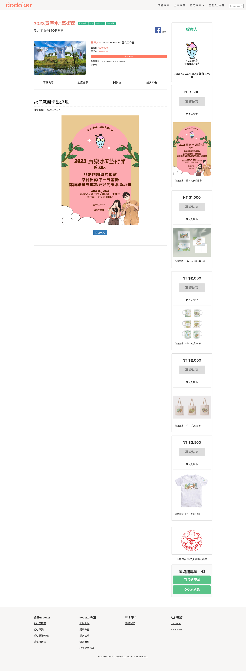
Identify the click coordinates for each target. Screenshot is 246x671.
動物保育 (82, 23)
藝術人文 (100, 23)
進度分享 (83, 82)
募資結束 (191, 101)
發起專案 (197, 5)
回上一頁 (100, 232)
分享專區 (179, 5)
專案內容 (48, 82)
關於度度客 (40, 623)
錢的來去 (151, 82)
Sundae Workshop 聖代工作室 (192, 75)
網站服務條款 (41, 635)
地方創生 (111, 23)
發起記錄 (192, 579)
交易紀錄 (192, 589)
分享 (161, 31)
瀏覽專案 (163, 5)
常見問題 (85, 623)
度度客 (24, 5)
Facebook (176, 629)
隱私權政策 (40, 641)
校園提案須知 (87, 647)
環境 (91, 23)
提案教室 (85, 629)
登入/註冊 (216, 5)
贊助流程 (85, 641)
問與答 (117, 82)
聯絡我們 (130, 623)
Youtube (176, 623)
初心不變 (39, 629)
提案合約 (85, 635)
